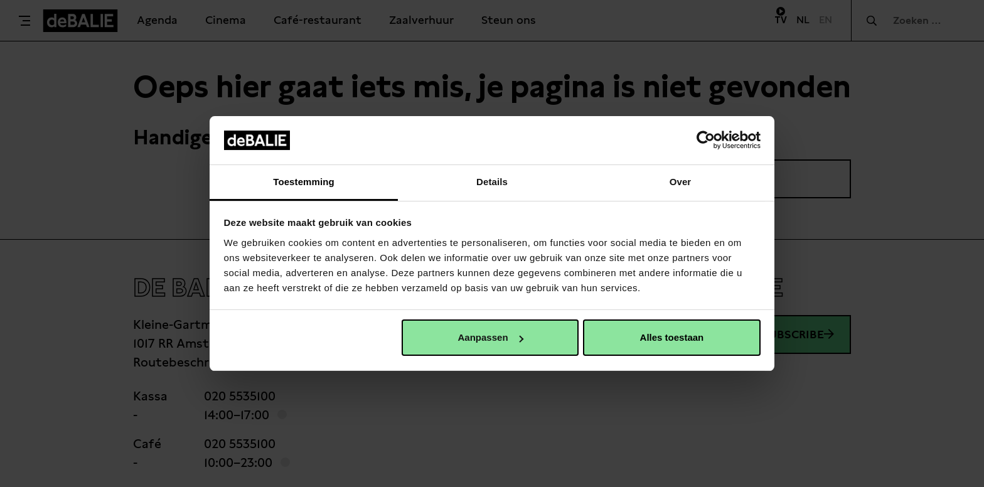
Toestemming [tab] (303, 181)
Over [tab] (681, 181)
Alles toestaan (672, 337)
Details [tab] (492, 181)
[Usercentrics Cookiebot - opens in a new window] (706, 140)
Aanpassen (490, 337)
